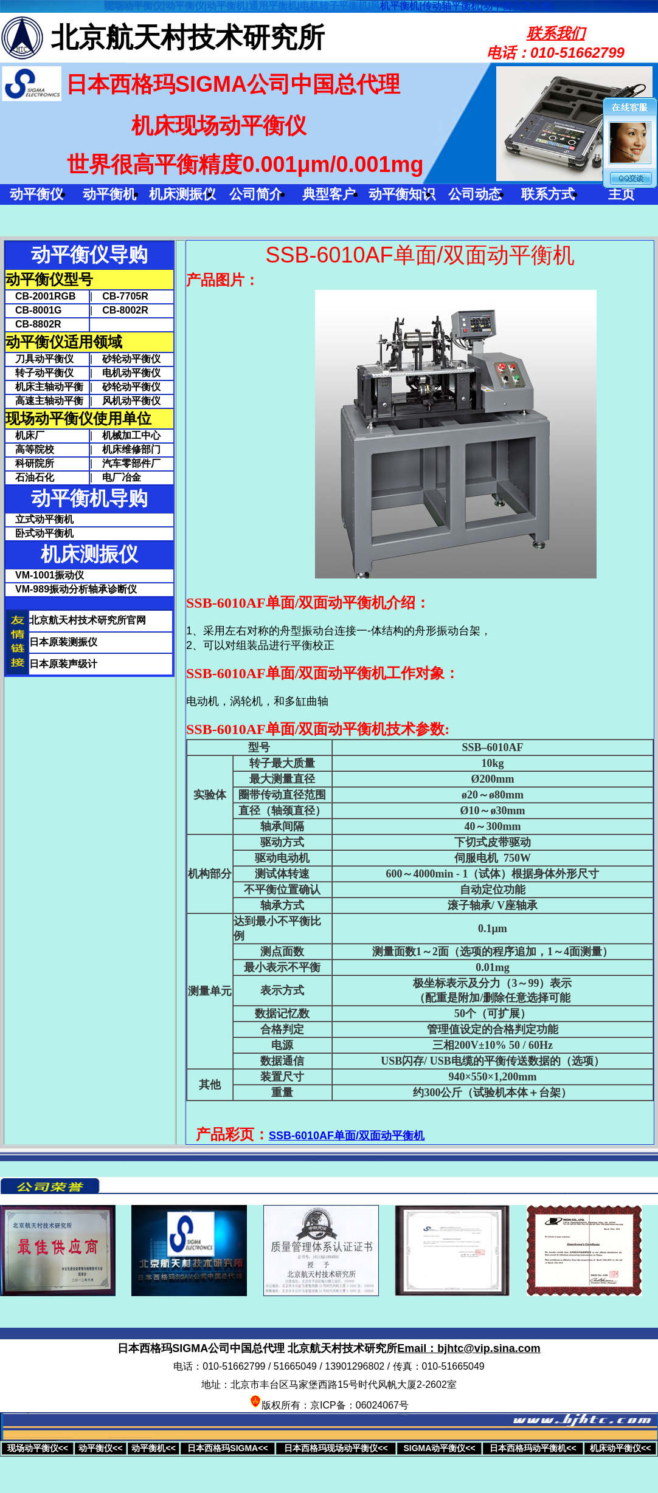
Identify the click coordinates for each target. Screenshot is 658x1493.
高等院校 (29, 449)
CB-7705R (125, 296)
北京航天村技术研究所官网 (87, 620)
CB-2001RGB (40, 296)
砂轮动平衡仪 (131, 359)
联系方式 (548, 194)
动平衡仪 (36, 194)
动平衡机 (109, 194)
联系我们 (556, 33)
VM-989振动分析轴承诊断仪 (76, 589)
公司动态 (475, 194)
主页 (621, 194)
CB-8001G (33, 310)
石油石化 (29, 477)
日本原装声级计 (63, 664)
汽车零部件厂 (131, 463)
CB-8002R (125, 310)
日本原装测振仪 (63, 642)
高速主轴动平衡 (44, 401)
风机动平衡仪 (131, 401)
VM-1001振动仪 (49, 575)
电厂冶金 (121, 477)
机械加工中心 (131, 435)
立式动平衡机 (44, 519)
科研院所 (29, 463)
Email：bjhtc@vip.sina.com (469, 1348)
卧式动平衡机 (44, 533)
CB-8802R (33, 324)
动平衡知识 (402, 194)
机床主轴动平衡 (44, 387)
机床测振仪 (182, 194)
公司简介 (256, 194)
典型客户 (329, 194)
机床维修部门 (131, 449)
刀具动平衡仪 (39, 359)
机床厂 (24, 435)
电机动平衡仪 (131, 373)
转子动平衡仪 (39, 373)
